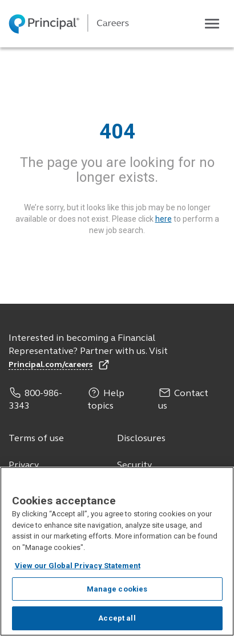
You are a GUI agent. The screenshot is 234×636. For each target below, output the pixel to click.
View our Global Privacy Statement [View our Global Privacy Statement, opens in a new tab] (77, 566)
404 (117, 132)
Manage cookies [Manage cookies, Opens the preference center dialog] (117, 589)
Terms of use (36, 438)
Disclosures (141, 438)
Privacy (24, 465)
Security (134, 465)
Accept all (116, 618)
